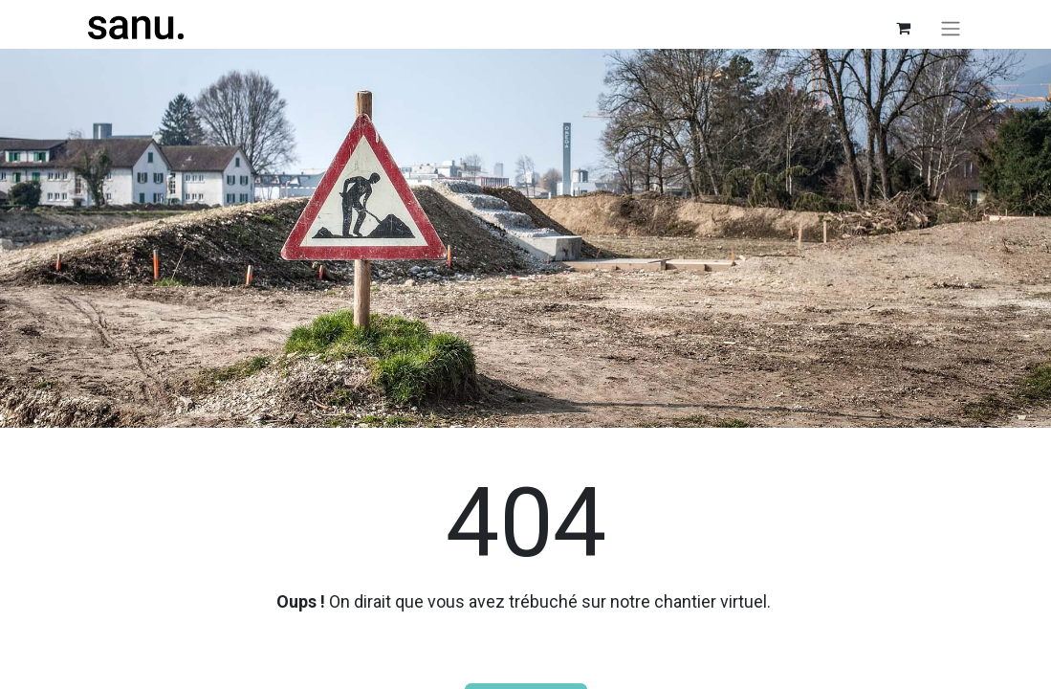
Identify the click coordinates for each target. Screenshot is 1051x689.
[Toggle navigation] (951, 28)
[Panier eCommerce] (904, 28)
